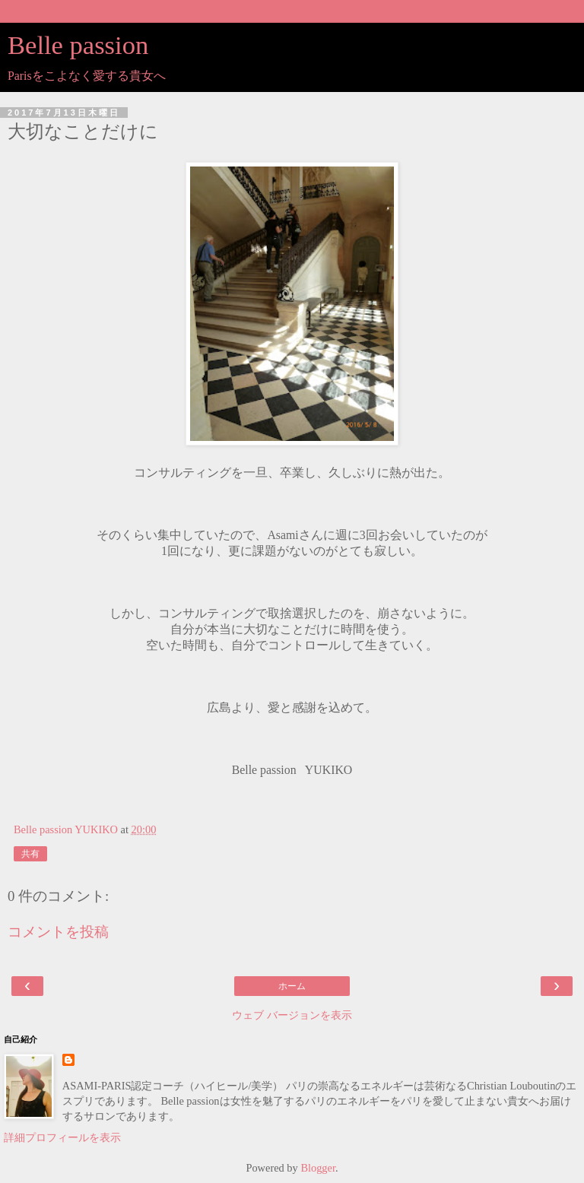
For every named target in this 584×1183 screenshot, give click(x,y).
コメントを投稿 (58, 932)
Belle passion (78, 44)
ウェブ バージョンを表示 (292, 1015)
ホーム (292, 986)
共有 (30, 853)
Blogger (317, 1168)
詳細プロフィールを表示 (62, 1137)
